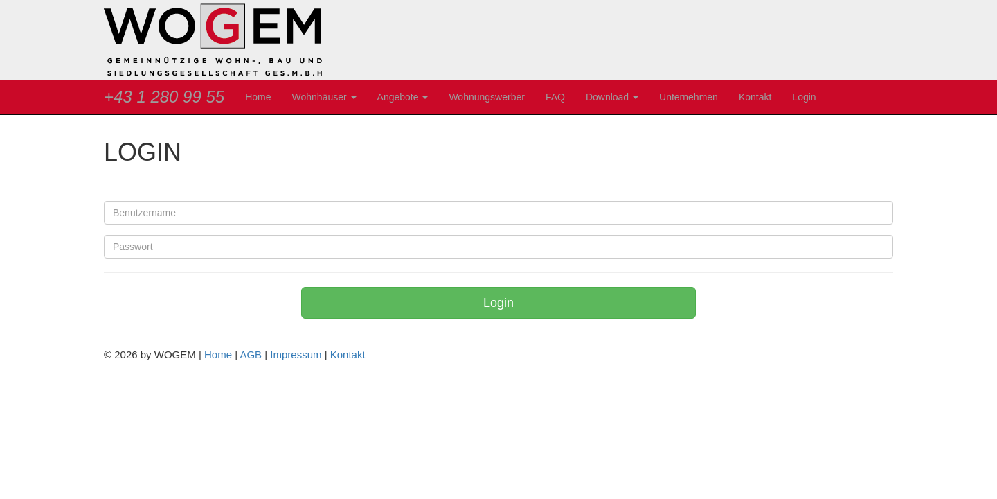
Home (258, 97)
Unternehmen (688, 97)
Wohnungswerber (486, 97)
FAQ (555, 97)
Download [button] (612, 97)
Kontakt (755, 97)
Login (804, 97)
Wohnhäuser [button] (324, 97)
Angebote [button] (403, 97)
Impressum (295, 354)
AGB (251, 354)
